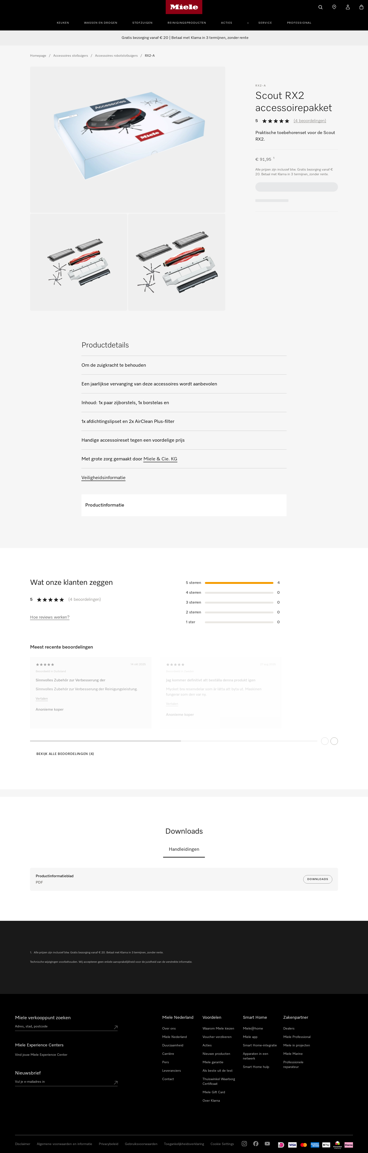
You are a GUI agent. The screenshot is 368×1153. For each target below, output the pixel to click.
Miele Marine (293, 1054)
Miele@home (253, 1028)
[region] (184, 708)
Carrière (168, 1054)
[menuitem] (65, 22)
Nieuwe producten (216, 1054)
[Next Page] (334, 746)
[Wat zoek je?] (320, 7)
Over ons (169, 1028)
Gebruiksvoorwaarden (141, 1144)
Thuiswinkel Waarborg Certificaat (219, 1082)
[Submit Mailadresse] (116, 1083)
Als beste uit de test (218, 1070)
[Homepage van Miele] (184, 7)
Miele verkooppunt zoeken (43, 1017)
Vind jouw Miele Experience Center (41, 1054)
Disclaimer (22, 1144)
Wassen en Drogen (100, 23)
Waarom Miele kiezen (218, 1028)
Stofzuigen (142, 23)
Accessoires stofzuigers (70, 55)
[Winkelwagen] (361, 7)
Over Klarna (211, 1100)
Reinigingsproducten (187, 23)
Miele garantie (213, 1062)
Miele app (250, 1037)
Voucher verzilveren (217, 1037)
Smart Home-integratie (260, 1045)
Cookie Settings (222, 1144)
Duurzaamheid (172, 1045)
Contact (168, 1079)
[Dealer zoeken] (334, 7)
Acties (226, 23)
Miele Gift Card (214, 1092)
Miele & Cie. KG (160, 459)
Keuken (63, 23)
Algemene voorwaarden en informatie (64, 1144)
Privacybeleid (108, 1144)
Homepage (38, 55)
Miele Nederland (174, 1037)
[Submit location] (116, 1027)
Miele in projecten (296, 1045)
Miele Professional (296, 1037)
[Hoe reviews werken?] (49, 617)
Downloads (317, 879)
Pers (165, 1062)
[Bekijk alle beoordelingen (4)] (62, 754)
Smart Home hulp (256, 1067)
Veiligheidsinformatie (103, 477)
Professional (299, 23)
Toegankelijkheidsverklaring (184, 1144)
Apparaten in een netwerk (255, 1056)
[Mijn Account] (348, 7)
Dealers (289, 1028)
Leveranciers (171, 1070)
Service (265, 23)
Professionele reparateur (293, 1065)
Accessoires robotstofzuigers (116, 55)
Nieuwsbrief (28, 1073)
